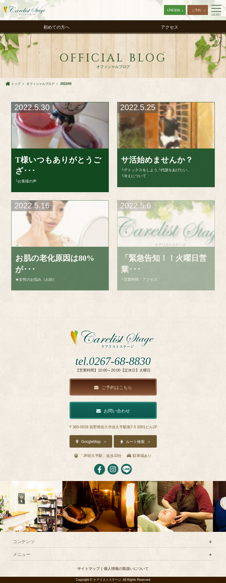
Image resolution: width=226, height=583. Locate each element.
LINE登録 (173, 10)
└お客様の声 (26, 181)
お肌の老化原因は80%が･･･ (54, 264)
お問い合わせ (113, 410)
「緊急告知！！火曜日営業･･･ (164, 264)
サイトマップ (88, 569)
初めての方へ (56, 27)
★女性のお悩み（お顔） (35, 279)
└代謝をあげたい (172, 170)
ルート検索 (135, 442)
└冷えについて (133, 176)
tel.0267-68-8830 (113, 361)
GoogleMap (91, 442)
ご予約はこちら (113, 387)
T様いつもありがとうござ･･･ (58, 165)
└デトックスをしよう (139, 170)
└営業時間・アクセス (139, 279)
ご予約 (196, 10)
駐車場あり (139, 456)
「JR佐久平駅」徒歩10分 (98, 456)
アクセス (169, 27)
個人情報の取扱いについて (126, 569)
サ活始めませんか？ (157, 159)
